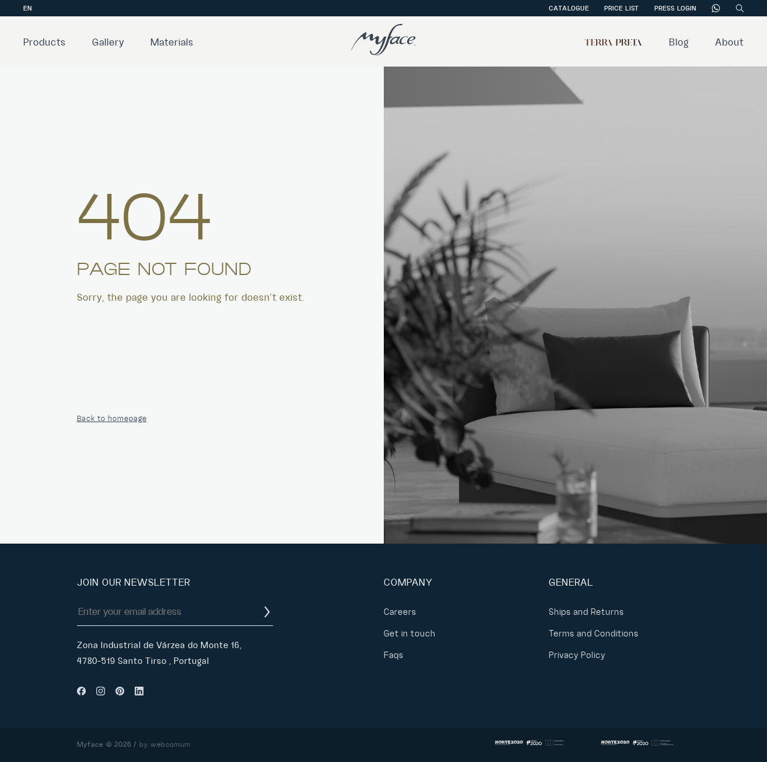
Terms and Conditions (594, 633)
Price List (621, 8)
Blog (679, 42)
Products (44, 42)
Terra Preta (613, 42)
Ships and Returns (586, 612)
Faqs (394, 655)
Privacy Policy (577, 655)
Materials (172, 42)
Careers (400, 612)
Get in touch (410, 633)
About (729, 42)
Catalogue (569, 8)
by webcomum (165, 745)
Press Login (675, 8)
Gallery (108, 42)
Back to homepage (112, 419)
